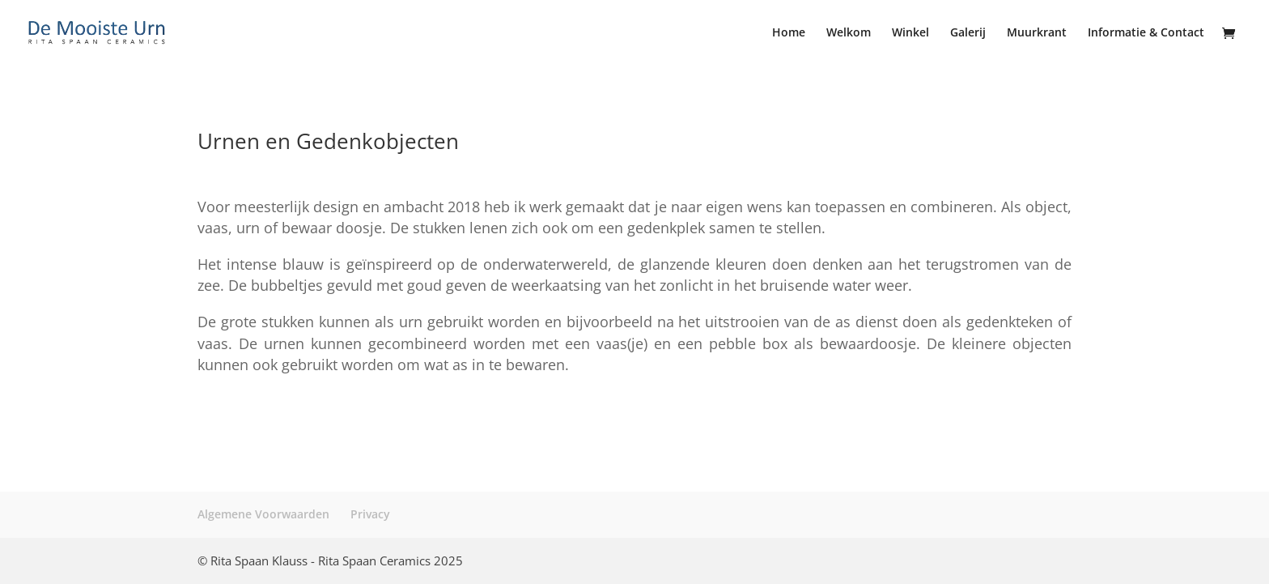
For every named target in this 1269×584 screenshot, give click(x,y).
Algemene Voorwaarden (263, 514)
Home (788, 33)
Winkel (910, 33)
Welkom (848, 33)
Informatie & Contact (1146, 33)
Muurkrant (1037, 33)
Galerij (968, 33)
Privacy (370, 514)
